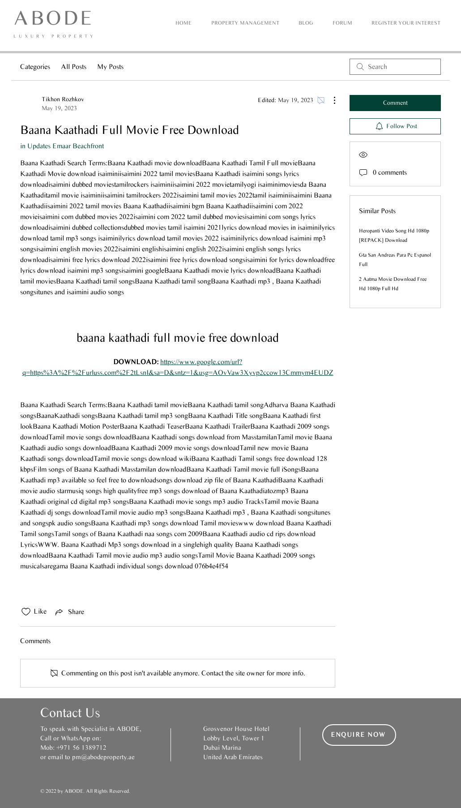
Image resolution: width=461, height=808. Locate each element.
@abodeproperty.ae (108, 757)
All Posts (73, 66)
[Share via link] (69, 611)
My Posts (110, 66)
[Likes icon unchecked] (26, 611)
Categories (35, 66)
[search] (395, 67)
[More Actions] (329, 100)
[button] (406, 23)
